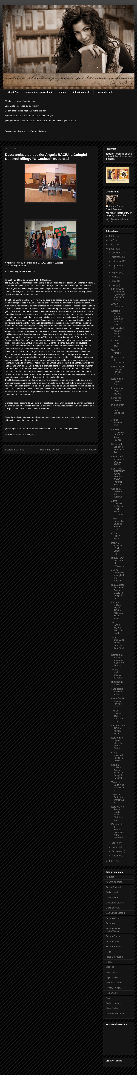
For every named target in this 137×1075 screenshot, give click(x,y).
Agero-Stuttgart (113, 887)
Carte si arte (112, 897)
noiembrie (117, 257)
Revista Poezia (113, 987)
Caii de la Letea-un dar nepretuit (116, 493)
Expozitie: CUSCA (116, 399)
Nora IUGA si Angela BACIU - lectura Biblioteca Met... (117, 813)
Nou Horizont (112, 972)
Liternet (109, 962)
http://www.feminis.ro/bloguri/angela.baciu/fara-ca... (118, 294)
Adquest (110, 877)
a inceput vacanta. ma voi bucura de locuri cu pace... (117, 317)
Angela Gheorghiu (117, 305)
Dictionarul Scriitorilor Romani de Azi (117, 448)
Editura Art (111, 923)
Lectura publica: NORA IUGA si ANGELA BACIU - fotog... (117, 610)
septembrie (117, 265)
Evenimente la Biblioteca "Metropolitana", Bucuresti (117, 831)
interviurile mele (81, 92)
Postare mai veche (85, 449)
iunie (114, 281)
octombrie (117, 261)
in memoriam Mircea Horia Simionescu (117, 410)
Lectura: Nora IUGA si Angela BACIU (118, 729)
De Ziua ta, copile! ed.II (116, 343)
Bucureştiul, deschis (117, 683)
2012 (112, 244)
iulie (114, 276)
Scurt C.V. (13, 92)
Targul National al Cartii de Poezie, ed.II (117, 523)
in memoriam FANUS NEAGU (117, 391)
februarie (116, 851)
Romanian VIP (113, 993)
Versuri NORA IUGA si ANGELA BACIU (117, 627)
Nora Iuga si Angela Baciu (117, 381)
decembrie (117, 252)
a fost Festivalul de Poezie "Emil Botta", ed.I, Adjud (117, 507)
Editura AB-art (113, 918)
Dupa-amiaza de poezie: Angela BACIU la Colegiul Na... (117, 591)
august (115, 272)
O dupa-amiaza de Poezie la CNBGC (117, 756)
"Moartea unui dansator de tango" (117, 673)
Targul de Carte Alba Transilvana (117, 786)
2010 (112, 861)
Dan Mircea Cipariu (115, 913)
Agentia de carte (114, 882)
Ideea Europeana (114, 957)
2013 (112, 240)
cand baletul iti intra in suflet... (117, 691)
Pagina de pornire (50, 449)
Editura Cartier (113, 936)
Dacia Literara (113, 907)
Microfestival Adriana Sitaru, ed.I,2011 (117, 332)
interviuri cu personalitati (39, 92)
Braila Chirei (112, 892)
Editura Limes (112, 941)
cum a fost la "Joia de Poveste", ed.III (117, 370)
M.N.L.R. (110, 967)
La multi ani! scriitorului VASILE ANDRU (117, 460)
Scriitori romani (113, 1003)
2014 (112, 236)
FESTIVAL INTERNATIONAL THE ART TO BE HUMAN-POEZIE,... (118, 476)
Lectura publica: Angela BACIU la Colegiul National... (117, 771)
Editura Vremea (113, 946)
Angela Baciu (116, 206)
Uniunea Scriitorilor (115, 1013)
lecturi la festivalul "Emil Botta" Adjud (116, 548)
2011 (112, 249)
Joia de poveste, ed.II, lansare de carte (117, 715)
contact (62, 92)
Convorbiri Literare (115, 902)
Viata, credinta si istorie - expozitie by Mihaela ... (117, 644)
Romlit (109, 998)
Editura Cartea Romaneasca (113, 929)
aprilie (115, 843)
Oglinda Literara (114, 977)
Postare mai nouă (14, 449)
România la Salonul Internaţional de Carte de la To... (117, 660)
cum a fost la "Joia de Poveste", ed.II (117, 702)
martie (115, 847)
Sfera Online (112, 1008)
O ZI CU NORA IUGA (115, 536)
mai (114, 285)
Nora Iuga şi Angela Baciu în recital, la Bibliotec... (117, 743)
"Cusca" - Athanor (116, 351)
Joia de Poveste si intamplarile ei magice (117, 575)
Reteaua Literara (114, 982)
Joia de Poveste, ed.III (116, 422)
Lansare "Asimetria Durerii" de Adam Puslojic (117, 434)
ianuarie (116, 855)
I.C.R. (108, 951)
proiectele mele (105, 92)
